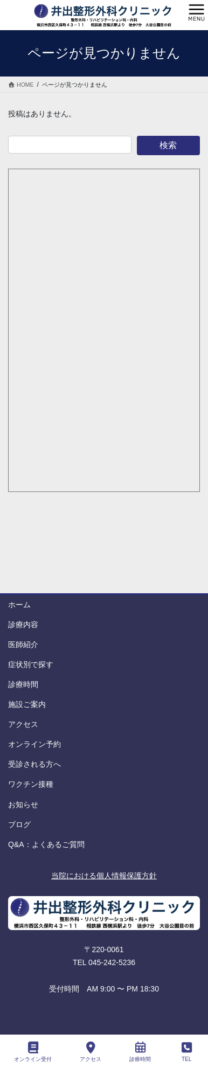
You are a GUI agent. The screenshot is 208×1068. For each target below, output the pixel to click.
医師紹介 (23, 644)
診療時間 (23, 684)
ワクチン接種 (30, 784)
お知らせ (23, 804)
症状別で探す (30, 664)
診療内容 (23, 624)
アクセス (23, 724)
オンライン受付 (33, 1052)
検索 (168, 145)
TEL (186, 1052)
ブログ (19, 824)
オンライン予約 (34, 744)
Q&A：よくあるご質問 (46, 844)
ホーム (19, 604)
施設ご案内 (27, 704)
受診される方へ (34, 764)
